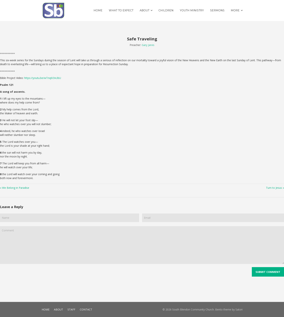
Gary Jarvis (148, 45)
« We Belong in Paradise (14, 187)
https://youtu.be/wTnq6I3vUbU (42, 78)
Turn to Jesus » (275, 187)
